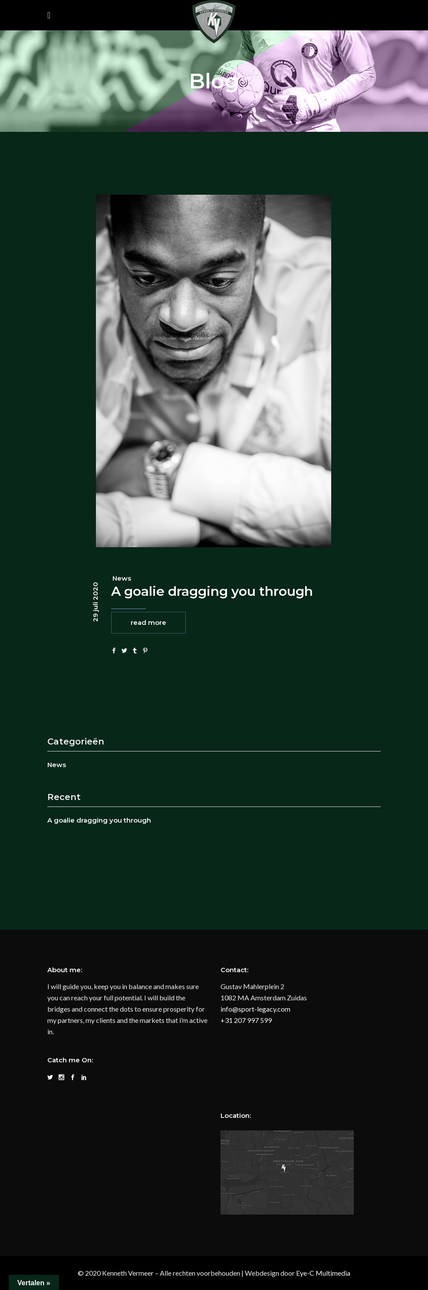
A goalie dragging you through (212, 591)
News (121, 578)
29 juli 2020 (95, 602)
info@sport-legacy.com (255, 1009)
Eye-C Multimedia (323, 1273)
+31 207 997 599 (246, 1020)
